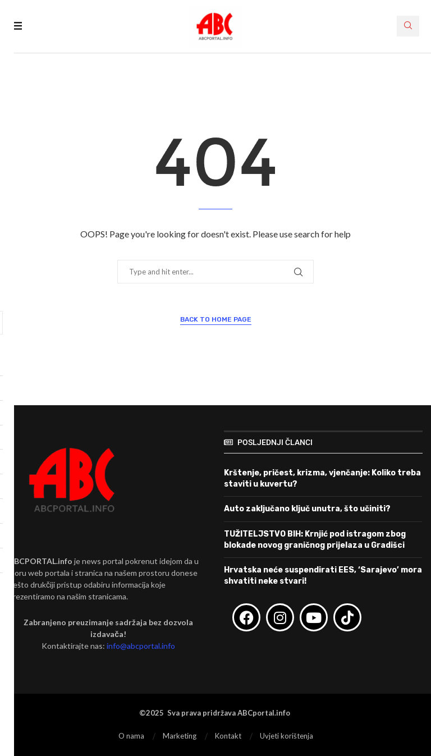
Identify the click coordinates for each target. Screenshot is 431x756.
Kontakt (228, 735)
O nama (131, 735)
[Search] (408, 26)
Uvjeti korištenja (286, 735)
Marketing (179, 735)
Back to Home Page (215, 319)
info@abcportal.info (141, 645)
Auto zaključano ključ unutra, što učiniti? (307, 509)
